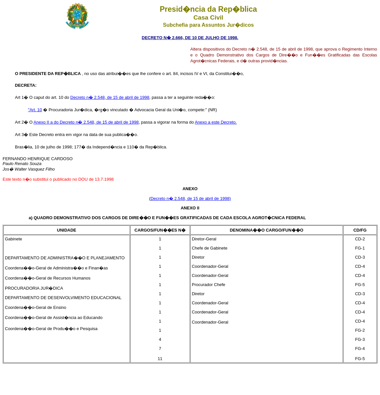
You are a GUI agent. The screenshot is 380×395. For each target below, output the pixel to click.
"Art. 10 (35, 109)
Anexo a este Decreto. (216, 122)
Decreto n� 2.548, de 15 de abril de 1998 (109, 97)
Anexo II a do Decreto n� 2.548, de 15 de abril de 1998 (86, 122)
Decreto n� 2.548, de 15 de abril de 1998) (190, 198)
